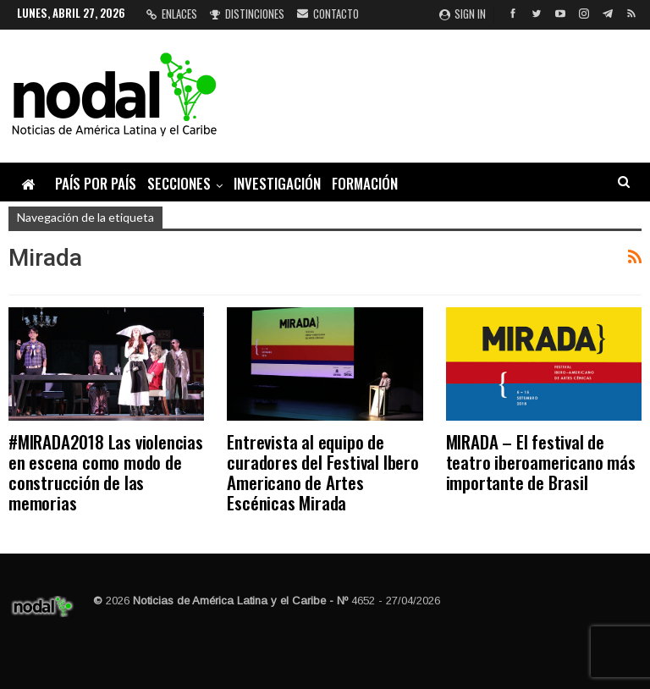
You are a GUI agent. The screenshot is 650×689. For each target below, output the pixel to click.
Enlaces (171, 13)
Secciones (179, 183)
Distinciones (247, 13)
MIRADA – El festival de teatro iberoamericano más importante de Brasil (541, 461)
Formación (365, 183)
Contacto (328, 13)
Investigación (277, 183)
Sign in (462, 13)
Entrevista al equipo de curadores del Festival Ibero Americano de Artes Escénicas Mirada (322, 471)
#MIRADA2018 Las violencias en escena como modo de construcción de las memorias (105, 471)
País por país (95, 183)
